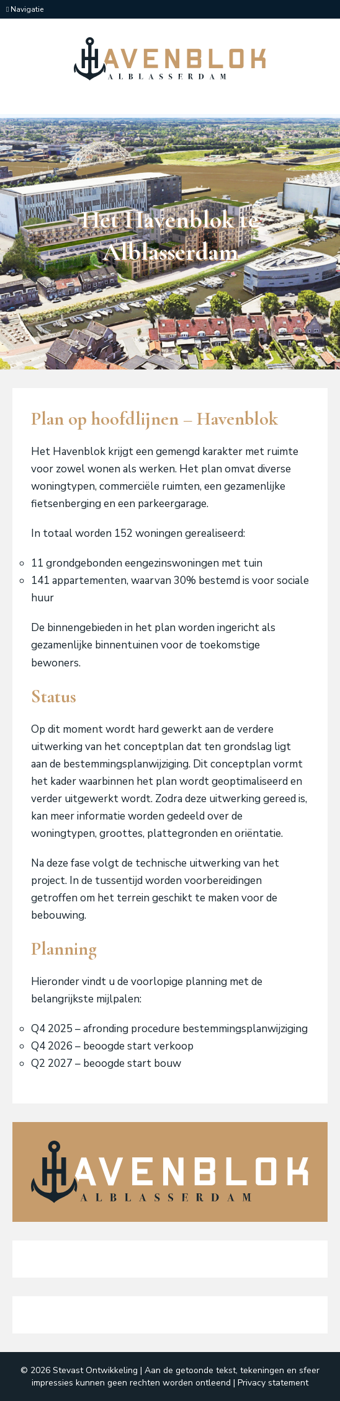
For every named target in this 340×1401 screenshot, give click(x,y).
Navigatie (24, 9)
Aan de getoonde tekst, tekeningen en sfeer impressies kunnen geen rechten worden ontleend (176, 1376)
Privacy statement (273, 1383)
